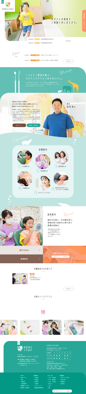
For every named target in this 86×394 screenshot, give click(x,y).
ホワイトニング (38, 386)
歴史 (22, 380)
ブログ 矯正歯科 (52, 380)
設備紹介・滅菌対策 (33, 125)
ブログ (49, 386)
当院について (19, 125)
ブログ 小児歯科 (52, 382)
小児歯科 (36, 378)
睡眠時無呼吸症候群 (39, 388)
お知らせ (50, 384)
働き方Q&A (63, 380)
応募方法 (63, 384)
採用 (49, 388)
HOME (22, 376)
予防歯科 (36, 380)
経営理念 (23, 382)
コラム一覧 (50, 376)
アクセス (36, 357)
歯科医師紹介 (24, 384)
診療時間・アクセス (25, 386)
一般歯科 (36, 384)
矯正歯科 (36, 382)
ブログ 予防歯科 (52, 378)
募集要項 (63, 382)
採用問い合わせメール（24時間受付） (63, 391)
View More (68, 41)
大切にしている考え (65, 378)
